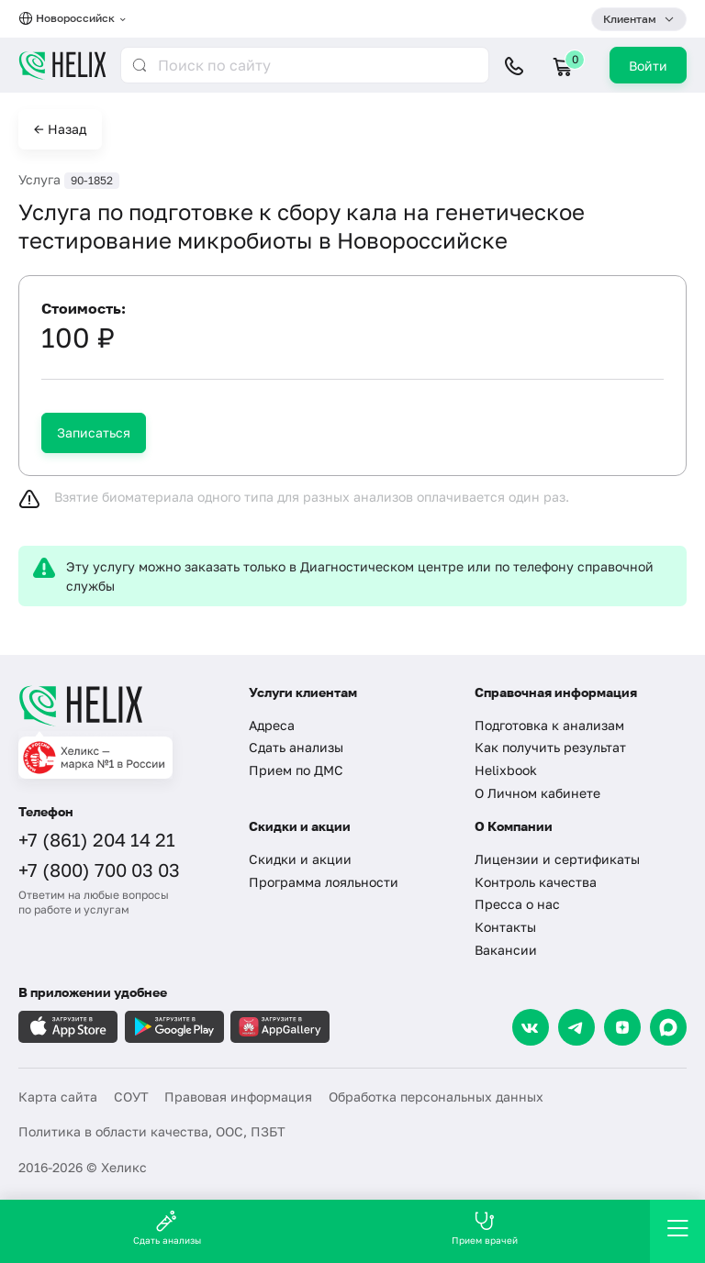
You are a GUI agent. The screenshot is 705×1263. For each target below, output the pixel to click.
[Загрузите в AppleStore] (68, 1027)
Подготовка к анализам (549, 725)
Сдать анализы (296, 747)
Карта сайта (57, 1096)
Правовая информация (238, 1096)
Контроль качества (536, 882)
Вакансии (506, 950)
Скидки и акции (300, 859)
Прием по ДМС (296, 770)
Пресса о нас (517, 904)
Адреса (272, 725)
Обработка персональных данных (436, 1096)
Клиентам (629, 19)
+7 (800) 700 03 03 (99, 870)
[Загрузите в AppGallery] (280, 1027)
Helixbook (506, 770)
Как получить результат (550, 747)
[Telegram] (576, 1027)
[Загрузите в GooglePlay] (174, 1027)
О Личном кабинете (537, 793)
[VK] (530, 1027)
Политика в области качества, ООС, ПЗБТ (151, 1131)
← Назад (60, 129)
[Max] (668, 1027)
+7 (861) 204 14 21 (96, 839)
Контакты (505, 927)
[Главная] (122, 705)
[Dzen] (622, 1027)
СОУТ (131, 1096)
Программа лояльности (323, 882)
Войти (648, 65)
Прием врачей (485, 1228)
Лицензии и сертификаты (557, 859)
